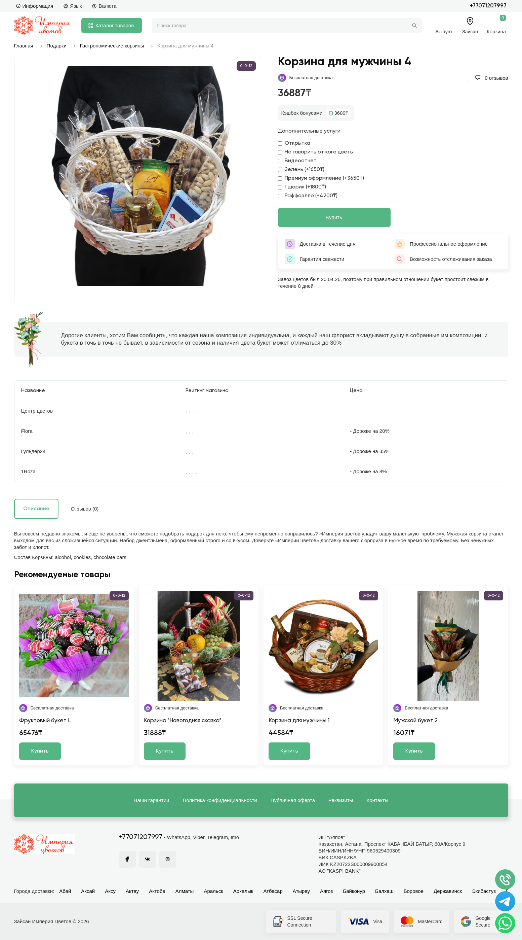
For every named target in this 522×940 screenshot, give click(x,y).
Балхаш (384, 891)
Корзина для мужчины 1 (299, 721)
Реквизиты (340, 800)
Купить (334, 217)
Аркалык (243, 891)
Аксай (88, 891)
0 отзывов (491, 78)
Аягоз (326, 891)
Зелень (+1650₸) (301, 169)
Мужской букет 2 (415, 721)
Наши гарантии (151, 800)
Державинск (448, 891)
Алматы (184, 891)
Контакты (378, 800)
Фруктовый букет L (45, 721)
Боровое (414, 891)
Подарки (57, 45)
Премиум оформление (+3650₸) (321, 178)
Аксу (110, 891)
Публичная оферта (293, 800)
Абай (65, 891)
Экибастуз (484, 891)
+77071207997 (488, 6)
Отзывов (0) (85, 509)
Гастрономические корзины (112, 45)
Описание (36, 508)
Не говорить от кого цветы (316, 152)
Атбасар (272, 891)
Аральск (213, 891)
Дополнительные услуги (309, 131)
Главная (23, 45)
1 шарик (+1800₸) (302, 187)
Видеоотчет (297, 161)
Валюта (104, 6)
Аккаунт (443, 31)
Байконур (354, 891)
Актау (132, 891)
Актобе (157, 891)
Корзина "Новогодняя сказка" (182, 721)
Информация (34, 6)
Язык (72, 6)
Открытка (294, 143)
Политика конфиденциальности (220, 800)
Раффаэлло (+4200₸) (307, 196)
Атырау (301, 891)
